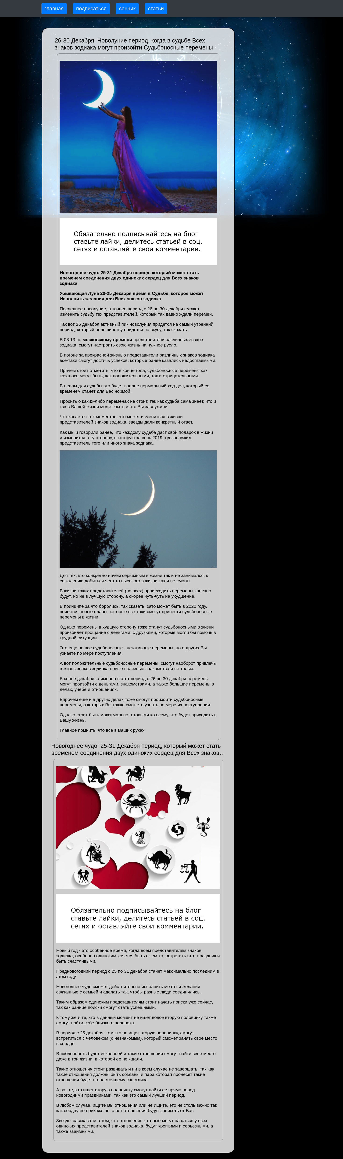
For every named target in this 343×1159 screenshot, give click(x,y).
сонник (127, 8)
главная (54, 8)
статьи (156, 8)
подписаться (91, 8)
